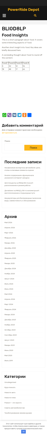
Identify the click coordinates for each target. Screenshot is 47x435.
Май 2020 (8, 355)
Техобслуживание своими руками (18, 413)
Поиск (7, 141)
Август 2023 (9, 340)
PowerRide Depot (23, 9)
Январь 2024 (10, 314)
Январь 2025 (10, 263)
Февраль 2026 (10, 238)
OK (24, 432)
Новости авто (10, 392)
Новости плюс (10, 398)
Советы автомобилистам (15, 408)
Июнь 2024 (9, 289)
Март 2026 (9, 233)
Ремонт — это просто (13, 403)
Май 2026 (8, 222)
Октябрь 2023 (10, 330)
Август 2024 (9, 279)
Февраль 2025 (10, 258)
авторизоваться (9, 133)
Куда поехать (10, 387)
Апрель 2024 (10, 299)
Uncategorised (10, 382)
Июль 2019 (9, 361)
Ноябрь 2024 (10, 274)
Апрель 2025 (10, 253)
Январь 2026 (10, 243)
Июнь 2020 (9, 350)
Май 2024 (8, 294)
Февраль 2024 (10, 309)
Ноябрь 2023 (10, 325)
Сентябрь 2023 (11, 335)
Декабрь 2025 (10, 248)
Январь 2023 (10, 345)
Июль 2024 (9, 284)
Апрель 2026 (10, 228)
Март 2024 (9, 304)
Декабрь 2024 (10, 268)
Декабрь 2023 (10, 320)
